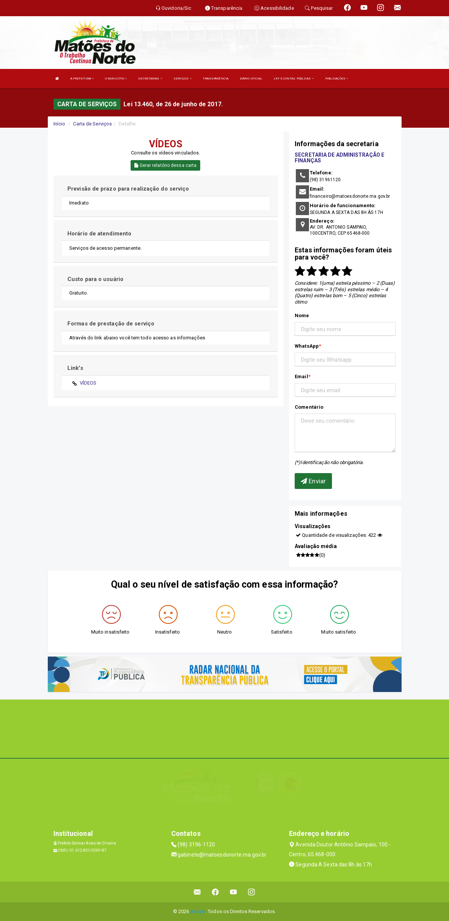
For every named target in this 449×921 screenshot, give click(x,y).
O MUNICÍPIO (116, 78)
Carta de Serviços (92, 124)
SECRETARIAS (150, 78)
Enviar (313, 481)
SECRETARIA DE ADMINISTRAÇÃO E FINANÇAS (339, 157)
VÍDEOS (88, 383)
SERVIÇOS (183, 78)
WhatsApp (307, 346)
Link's (75, 368)
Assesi (197, 911)
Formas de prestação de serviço (110, 323)
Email (301, 376)
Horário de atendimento (99, 233)
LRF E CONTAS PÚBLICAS (294, 78)
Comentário (309, 407)
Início (59, 124)
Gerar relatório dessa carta (165, 165)
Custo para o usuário (95, 279)
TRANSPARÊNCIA (215, 78)
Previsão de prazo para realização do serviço (128, 188)
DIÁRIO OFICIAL (251, 78)
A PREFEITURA (82, 78)
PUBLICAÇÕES (336, 78)
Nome (302, 315)
